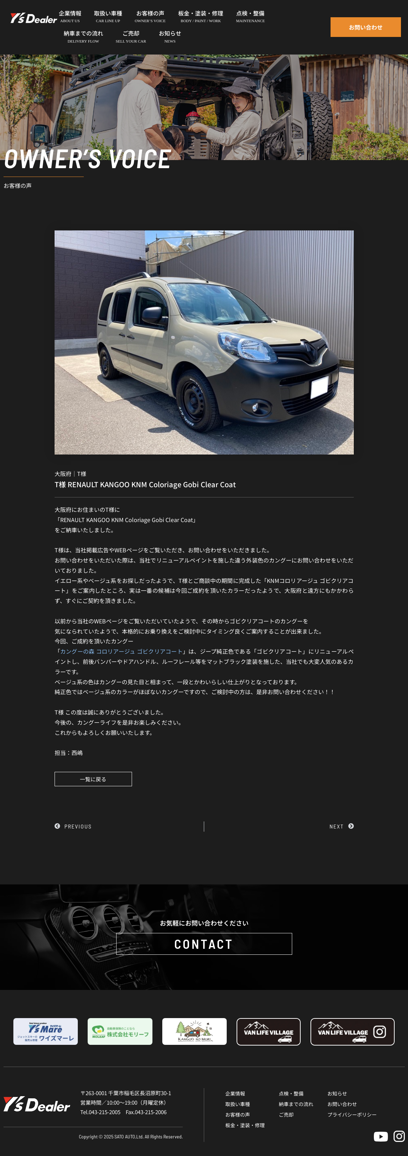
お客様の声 (237, 1114)
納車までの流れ (296, 1103)
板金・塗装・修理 (245, 1125)
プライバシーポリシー (352, 1114)
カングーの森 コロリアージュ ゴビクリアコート (121, 651)
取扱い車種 (237, 1103)
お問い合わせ (342, 1103)
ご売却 (286, 1114)
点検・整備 (291, 1093)
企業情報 (235, 1093)
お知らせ (337, 1093)
